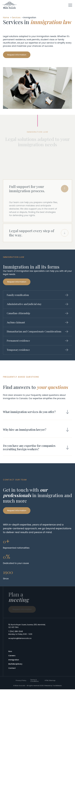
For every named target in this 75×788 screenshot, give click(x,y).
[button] (70, 5)
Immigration (13, 660)
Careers (11, 655)
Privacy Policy (21, 680)
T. (15, 631)
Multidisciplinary (15, 664)
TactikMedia (57, 686)
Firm (10, 651)
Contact (12, 668)
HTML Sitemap (50, 680)
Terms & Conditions (34, 680)
